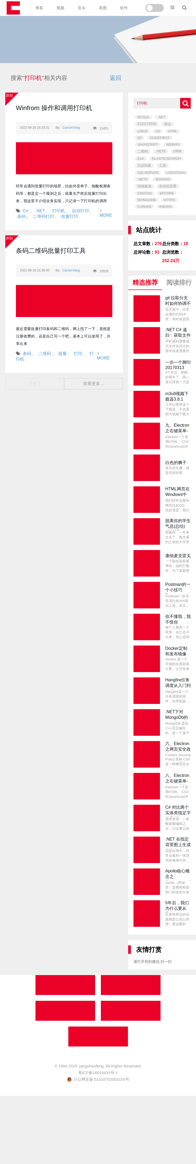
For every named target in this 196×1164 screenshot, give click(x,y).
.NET (40, 211)
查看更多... (93, 383)
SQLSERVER (147, 173)
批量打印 (69, 216)
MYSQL (143, 117)
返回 (115, 78)
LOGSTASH (175, 173)
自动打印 (80, 211)
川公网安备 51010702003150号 (98, 1079)
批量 (62, 353)
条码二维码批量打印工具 (51, 250)
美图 (103, 8)
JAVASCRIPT (147, 144)
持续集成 (144, 186)
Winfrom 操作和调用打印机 (54, 107)
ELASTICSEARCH (166, 159)
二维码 (44, 353)
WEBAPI (173, 144)
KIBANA (165, 207)
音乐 (82, 8)
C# (25, 211)
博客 (39, 8)
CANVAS (144, 207)
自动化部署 (167, 186)
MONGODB (146, 200)
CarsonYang (71, 127)
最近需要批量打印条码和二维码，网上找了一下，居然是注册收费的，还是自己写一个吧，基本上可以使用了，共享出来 (63, 336)
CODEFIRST (160, 138)
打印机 (58, 211)
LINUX (142, 131)
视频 (60, 8)
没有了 (34, 383)
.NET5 (142, 179)
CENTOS (144, 193)
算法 (167, 124)
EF (139, 138)
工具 (162, 165)
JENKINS (162, 179)
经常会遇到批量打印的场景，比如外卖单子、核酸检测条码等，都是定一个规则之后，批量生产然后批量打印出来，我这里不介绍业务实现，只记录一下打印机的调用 (63, 193)
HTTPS (169, 200)
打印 (78, 353)
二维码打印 (43, 216)
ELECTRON (146, 124)
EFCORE (167, 193)
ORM (177, 151)
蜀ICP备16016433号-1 (98, 1072)
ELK (140, 159)
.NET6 (161, 151)
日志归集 (144, 165)
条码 (21, 216)
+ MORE (106, 213)
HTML (172, 131)
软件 (124, 8)
